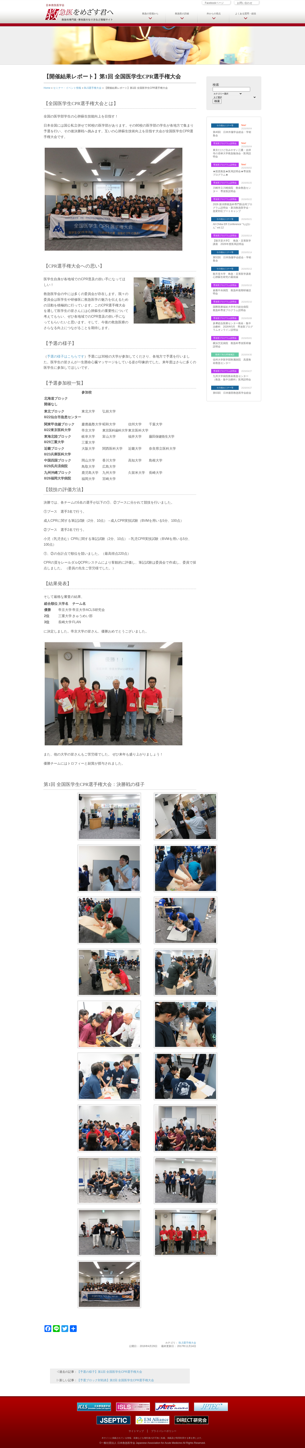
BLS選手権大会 (93, 87)
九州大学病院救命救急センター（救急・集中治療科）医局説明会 (232, 378)
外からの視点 (214, 13)
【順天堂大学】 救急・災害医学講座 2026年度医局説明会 (232, 242)
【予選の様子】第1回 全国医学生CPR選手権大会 (109, 1371)
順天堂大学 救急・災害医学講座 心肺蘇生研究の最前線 (233, 275)
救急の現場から (150, 13)
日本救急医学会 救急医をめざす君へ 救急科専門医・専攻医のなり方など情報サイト (79, 12)
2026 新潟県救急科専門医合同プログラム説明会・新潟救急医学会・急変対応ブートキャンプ (232, 207)
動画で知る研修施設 (224, 354)
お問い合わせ (244, 2)
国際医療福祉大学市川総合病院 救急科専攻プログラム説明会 (232, 308)
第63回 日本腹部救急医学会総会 (232, 392)
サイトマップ (136, 1431)
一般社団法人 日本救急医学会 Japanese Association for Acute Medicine (141, 1442)
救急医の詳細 (182, 13)
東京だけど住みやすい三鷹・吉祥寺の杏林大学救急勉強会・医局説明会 (232, 153)
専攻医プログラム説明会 (225, 143)
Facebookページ (214, 2)
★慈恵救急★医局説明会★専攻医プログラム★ (232, 173)
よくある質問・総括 (245, 13)
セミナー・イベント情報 (67, 87)
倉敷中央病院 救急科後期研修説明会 (232, 292)
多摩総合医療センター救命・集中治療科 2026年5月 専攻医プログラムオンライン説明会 (233, 326)
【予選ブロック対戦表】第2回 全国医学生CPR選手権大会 (115, 1380)
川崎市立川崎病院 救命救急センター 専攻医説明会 (232, 189)
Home (47, 87)
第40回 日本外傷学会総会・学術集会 (232, 134)
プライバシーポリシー (163, 1431)
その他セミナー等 (224, 125)
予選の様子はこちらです (65, 356)
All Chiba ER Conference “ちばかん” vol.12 (231, 226)
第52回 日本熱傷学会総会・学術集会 (232, 259)
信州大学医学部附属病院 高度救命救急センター (232, 361)
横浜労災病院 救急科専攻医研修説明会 (232, 345)
